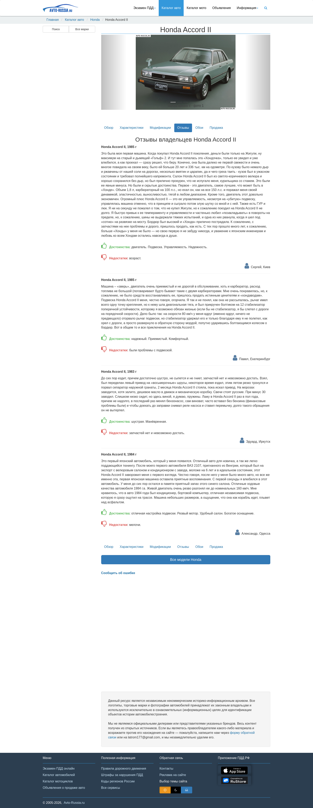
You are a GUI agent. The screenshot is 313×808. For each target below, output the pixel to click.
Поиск (56, 29)
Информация (247, 8)
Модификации (160, 127)
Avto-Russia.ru (74, 802)
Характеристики (132, 127)
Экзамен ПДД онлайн (58, 768)
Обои (199, 127)
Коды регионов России (118, 781)
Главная (53, 19)
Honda (95, 19)
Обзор (108, 127)
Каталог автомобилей (59, 775)
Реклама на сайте (172, 775)
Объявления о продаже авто (64, 787)
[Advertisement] (69, 97)
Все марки (82, 29)
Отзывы (183, 127)
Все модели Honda (185, 560)
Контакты (166, 768)
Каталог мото (196, 8)
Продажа (216, 127)
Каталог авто (171, 8)
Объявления (221, 8)
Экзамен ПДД (144, 8)
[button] (114, 72)
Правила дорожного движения (123, 768)
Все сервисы (110, 787)
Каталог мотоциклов (58, 781)
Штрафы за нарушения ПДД (122, 775)
